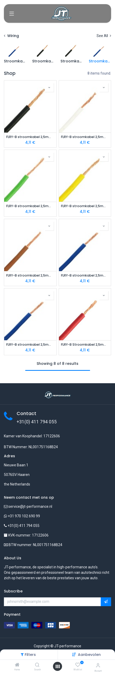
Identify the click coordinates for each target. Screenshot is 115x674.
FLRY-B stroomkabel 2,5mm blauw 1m (30, 344)
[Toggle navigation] (11, 13)
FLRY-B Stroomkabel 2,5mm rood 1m (85, 344)
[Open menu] (58, 666)
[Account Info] (98, 665)
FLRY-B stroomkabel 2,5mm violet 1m (85, 275)
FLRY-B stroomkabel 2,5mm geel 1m (85, 206)
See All (104, 36)
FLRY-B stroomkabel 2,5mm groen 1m (30, 206)
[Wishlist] (77, 665)
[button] (89, 654)
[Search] (37, 665)
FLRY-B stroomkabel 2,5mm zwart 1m (30, 137)
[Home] (17, 665)
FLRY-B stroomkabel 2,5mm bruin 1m (30, 275)
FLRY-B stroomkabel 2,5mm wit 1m (85, 137)
